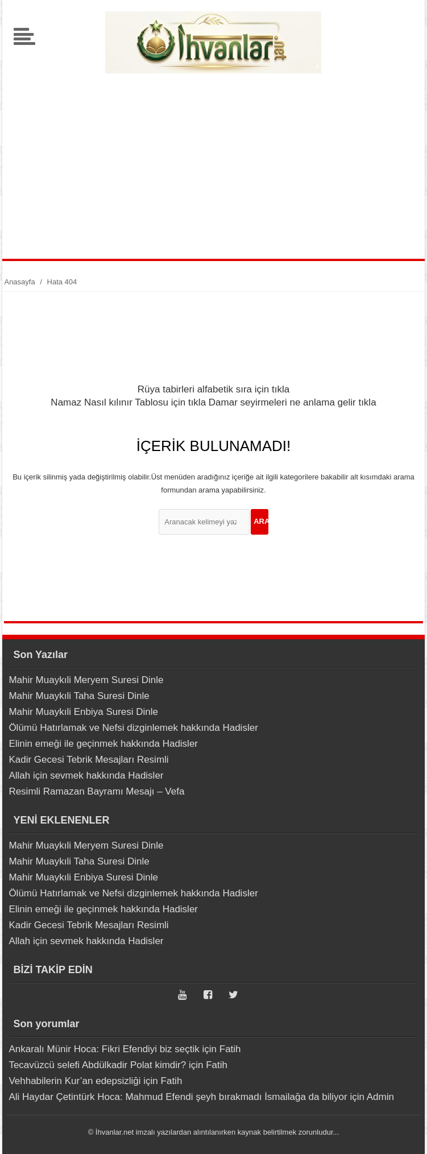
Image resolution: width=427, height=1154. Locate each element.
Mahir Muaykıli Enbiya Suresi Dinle (83, 711)
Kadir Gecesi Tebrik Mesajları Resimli (88, 759)
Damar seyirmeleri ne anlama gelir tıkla (292, 402)
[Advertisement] (213, 162)
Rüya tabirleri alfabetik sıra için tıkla (213, 389)
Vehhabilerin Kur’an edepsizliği (74, 1081)
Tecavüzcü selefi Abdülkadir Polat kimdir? (97, 1065)
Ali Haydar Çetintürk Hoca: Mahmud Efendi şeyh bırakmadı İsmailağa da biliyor (178, 1096)
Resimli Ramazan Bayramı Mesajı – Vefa (96, 791)
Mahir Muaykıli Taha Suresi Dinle (79, 695)
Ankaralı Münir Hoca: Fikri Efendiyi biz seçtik (104, 1049)
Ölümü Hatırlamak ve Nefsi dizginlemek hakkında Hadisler (133, 727)
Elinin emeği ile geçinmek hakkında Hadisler (103, 743)
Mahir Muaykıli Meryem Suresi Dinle (86, 680)
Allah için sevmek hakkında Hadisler (86, 775)
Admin (380, 1096)
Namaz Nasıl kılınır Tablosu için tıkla (128, 402)
